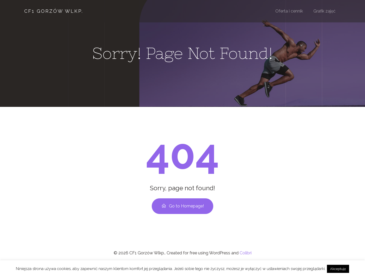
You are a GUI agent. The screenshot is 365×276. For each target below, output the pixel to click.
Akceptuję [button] (338, 269)
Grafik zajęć (325, 11)
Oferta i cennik (289, 11)
